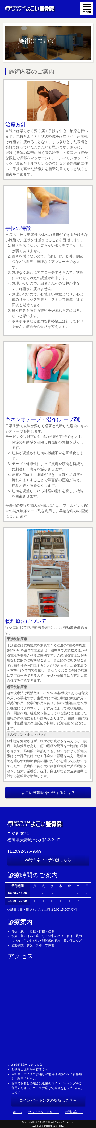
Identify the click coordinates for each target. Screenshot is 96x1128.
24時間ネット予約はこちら (48, 860)
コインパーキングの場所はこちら (48, 1100)
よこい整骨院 (42, 1122)
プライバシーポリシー (43, 1112)
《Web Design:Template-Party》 (48, 1125)
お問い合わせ (74, 1112)
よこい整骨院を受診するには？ (48, 792)
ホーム (17, 1112)
